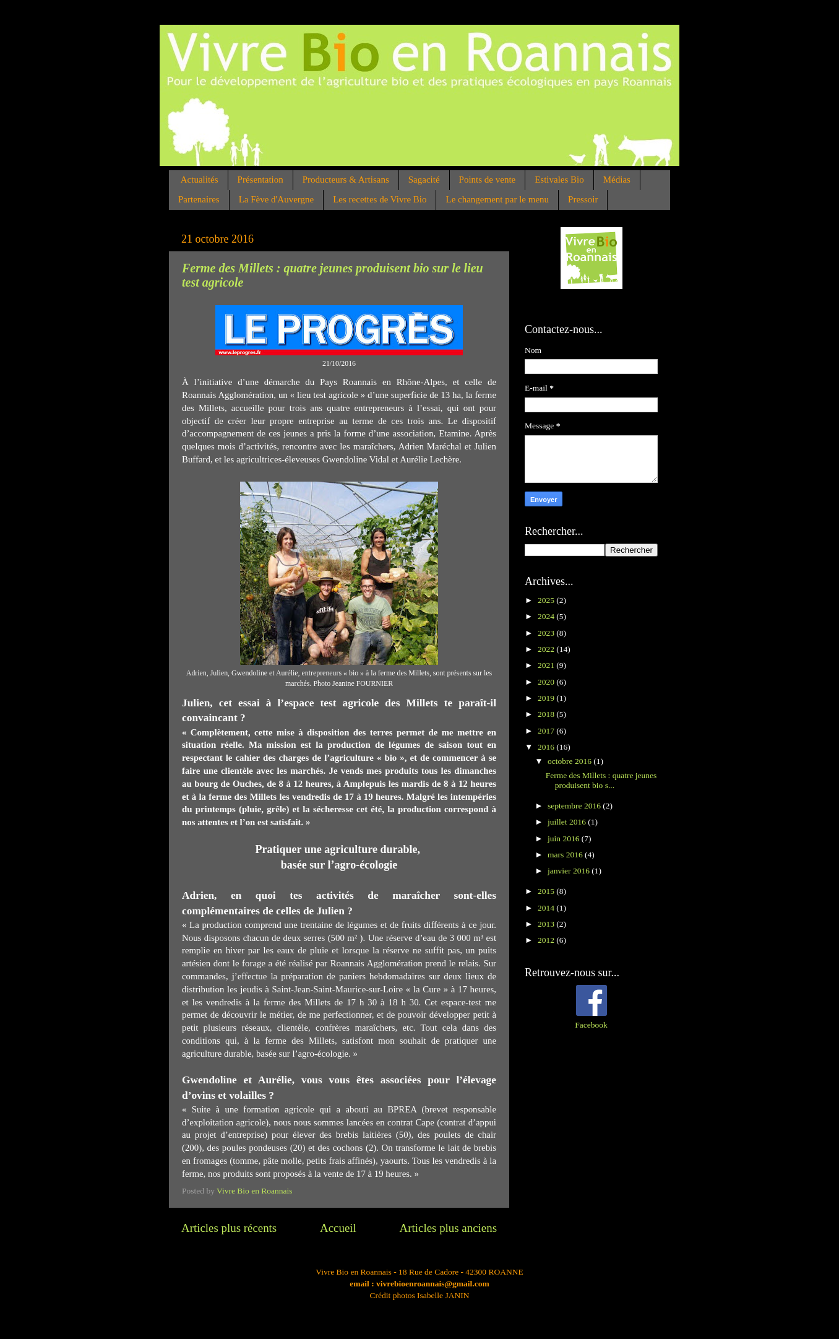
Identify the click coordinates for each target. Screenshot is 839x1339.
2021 (547, 665)
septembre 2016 (575, 805)
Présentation (260, 179)
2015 (547, 891)
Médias (616, 179)
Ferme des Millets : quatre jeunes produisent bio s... (601, 780)
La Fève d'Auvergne (276, 199)
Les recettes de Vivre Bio (379, 199)
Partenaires (199, 199)
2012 (547, 940)
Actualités (199, 179)
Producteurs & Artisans (346, 179)
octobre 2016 (570, 761)
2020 (547, 682)
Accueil (338, 1227)
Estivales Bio (559, 179)
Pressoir (583, 199)
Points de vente (487, 179)
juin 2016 (565, 838)
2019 (547, 698)
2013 (547, 924)
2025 (547, 600)
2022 (547, 649)
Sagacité (424, 179)
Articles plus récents (229, 1227)
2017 (547, 730)
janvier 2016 (570, 870)
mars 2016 (566, 854)
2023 (547, 633)
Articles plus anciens (448, 1227)
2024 (547, 616)
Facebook (591, 1024)
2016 (547, 747)
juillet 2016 (568, 821)
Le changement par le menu (497, 199)
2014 (547, 907)
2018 (547, 714)
